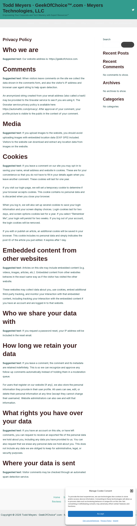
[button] (131, 491)
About (59, 23)
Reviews (72, 23)
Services (46, 23)
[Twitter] (133, 10)
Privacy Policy (106, 521)
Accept (100, 513)
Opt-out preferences (91, 521)
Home (34, 23)
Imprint (115, 521)
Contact (100, 23)
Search (107, 39)
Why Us (86, 23)
